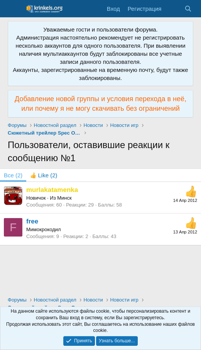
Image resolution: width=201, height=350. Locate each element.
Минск (64, 198)
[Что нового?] (172, 9)
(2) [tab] (13, 175)
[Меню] (14, 9)
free (32, 221)
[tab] (43, 175)
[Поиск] (188, 9)
